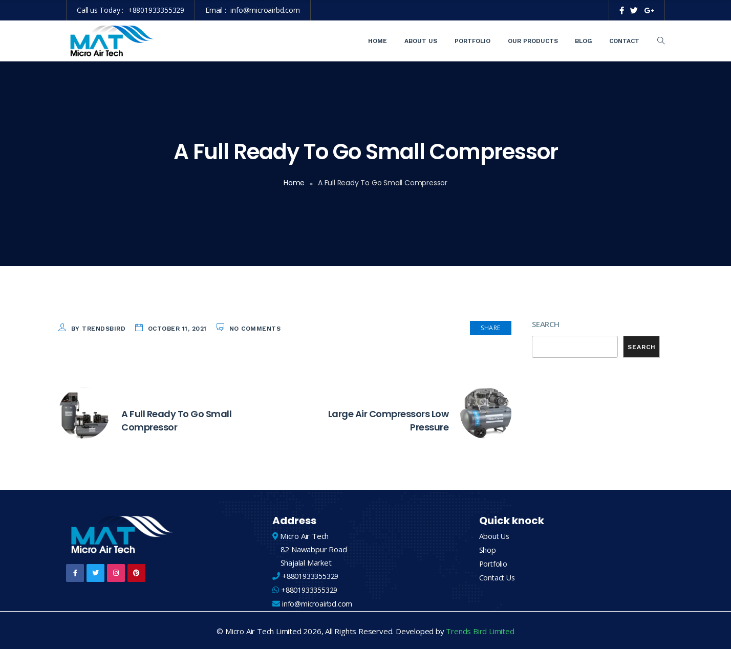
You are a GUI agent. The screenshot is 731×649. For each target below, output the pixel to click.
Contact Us (498, 576)
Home (377, 41)
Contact (624, 41)
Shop (487, 549)
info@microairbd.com (264, 10)
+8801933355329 (156, 10)
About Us (420, 41)
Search (546, 324)
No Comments (255, 328)
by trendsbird (98, 328)
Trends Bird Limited (480, 629)
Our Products (533, 41)
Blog (583, 41)
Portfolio (472, 41)
